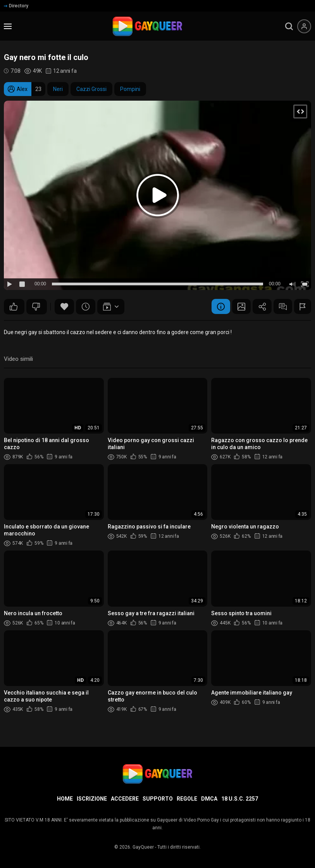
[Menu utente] (304, 26)
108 (36, 306)
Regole (187, 799)
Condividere (260, 306)
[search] (289, 26)
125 (13, 306)
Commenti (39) (282, 306)
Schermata (239, 306)
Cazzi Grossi (91, 89)
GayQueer (143, 847)
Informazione (218, 306)
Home (65, 799)
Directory (16, 6)
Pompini (130, 89)
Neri (58, 89)
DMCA (209, 799)
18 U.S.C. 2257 (239, 799)
